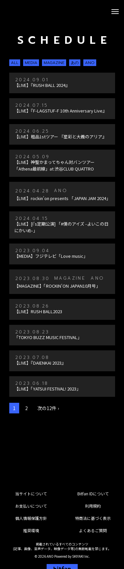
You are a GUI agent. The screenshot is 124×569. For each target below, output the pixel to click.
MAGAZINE (54, 63)
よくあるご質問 (93, 530)
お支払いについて (31, 506)
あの (75, 63)
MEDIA (31, 63)
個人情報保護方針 (31, 518)
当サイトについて (31, 493)
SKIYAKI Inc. (81, 556)
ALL (15, 63)
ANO (90, 63)
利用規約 (93, 506)
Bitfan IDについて (93, 493)
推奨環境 (31, 530)
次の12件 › (48, 408)
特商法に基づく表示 (93, 518)
